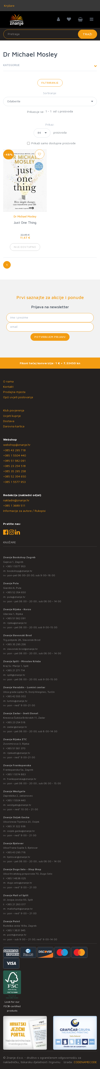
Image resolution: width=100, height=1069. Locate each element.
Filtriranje (49, 82)
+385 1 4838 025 (16, 878)
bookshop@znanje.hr (19, 570)
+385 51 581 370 (15, 748)
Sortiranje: (50, 93)
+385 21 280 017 (16, 904)
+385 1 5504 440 (14, 455)
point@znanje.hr (16, 934)
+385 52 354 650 (14, 476)
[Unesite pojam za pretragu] (50, 34)
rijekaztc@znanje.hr (18, 752)
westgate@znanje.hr (19, 804)
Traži (87, 34)
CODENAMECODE (85, 1062)
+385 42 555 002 (16, 696)
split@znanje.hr (16, 674)
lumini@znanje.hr (17, 700)
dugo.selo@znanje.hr (19, 882)
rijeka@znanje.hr (17, 622)
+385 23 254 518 (14, 466)
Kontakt (8, 386)
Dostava (8, 421)
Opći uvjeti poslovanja (18, 397)
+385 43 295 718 (14, 450)
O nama (8, 381)
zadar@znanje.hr (17, 726)
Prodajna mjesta (14, 392)
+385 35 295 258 (14, 471)
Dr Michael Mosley (25, 216)
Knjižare (8, 5)
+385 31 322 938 (16, 826)
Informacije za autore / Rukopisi (24, 510)
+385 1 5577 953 (14, 482)
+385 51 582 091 (14, 460)
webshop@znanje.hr (16, 444)
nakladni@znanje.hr (16, 500)
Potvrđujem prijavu (49, 336)
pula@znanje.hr (16, 596)
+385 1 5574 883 (16, 774)
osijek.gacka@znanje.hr (21, 830)
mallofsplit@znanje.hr (20, 908)
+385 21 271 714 (15, 670)
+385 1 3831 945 (15, 930)
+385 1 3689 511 (14, 505)
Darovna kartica (13, 426)
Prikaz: (50, 124)
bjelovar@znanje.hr (18, 856)
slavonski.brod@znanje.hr (22, 648)
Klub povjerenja (13, 410)
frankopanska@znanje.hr (21, 778)
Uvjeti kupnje (12, 415)
